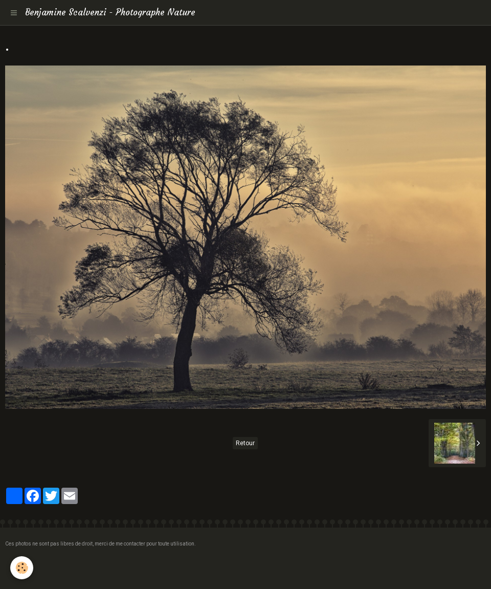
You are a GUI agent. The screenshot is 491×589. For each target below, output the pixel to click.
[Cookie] (21, 567)
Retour (245, 443)
